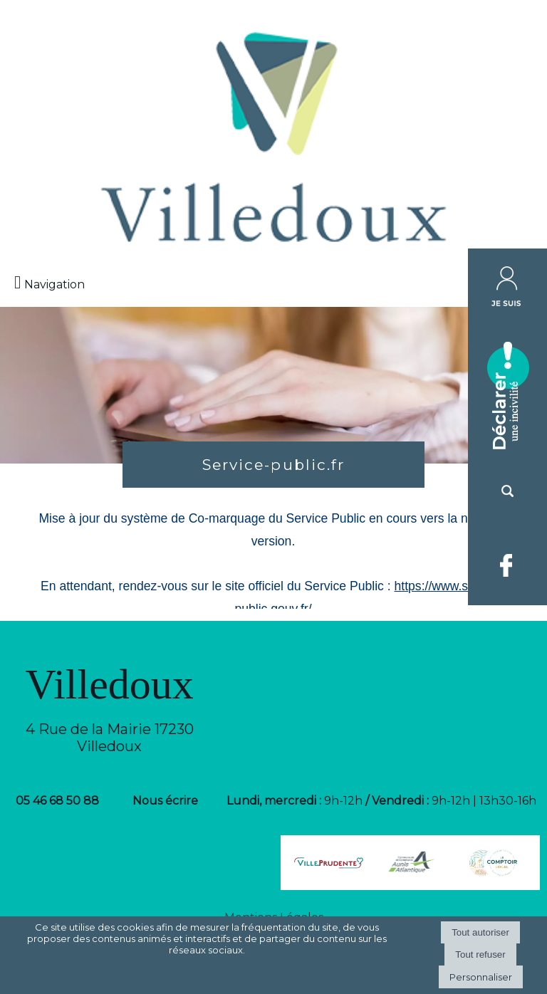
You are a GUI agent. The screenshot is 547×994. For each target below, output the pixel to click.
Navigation (54, 284)
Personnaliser (480, 977)
